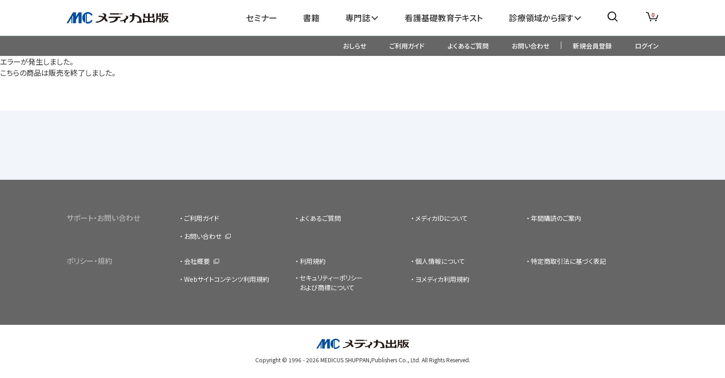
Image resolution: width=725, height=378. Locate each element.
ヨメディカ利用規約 (442, 279)
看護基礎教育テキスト (444, 18)
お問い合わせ (530, 45)
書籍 (311, 18)
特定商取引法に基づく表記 (568, 261)
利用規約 (313, 261)
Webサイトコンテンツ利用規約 (226, 279)
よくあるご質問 (468, 45)
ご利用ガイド (406, 45)
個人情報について (440, 261)
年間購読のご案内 (556, 218)
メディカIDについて (441, 218)
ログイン (646, 45)
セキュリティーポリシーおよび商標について (331, 282)
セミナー (261, 18)
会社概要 (197, 261)
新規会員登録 (592, 45)
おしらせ (354, 45)
